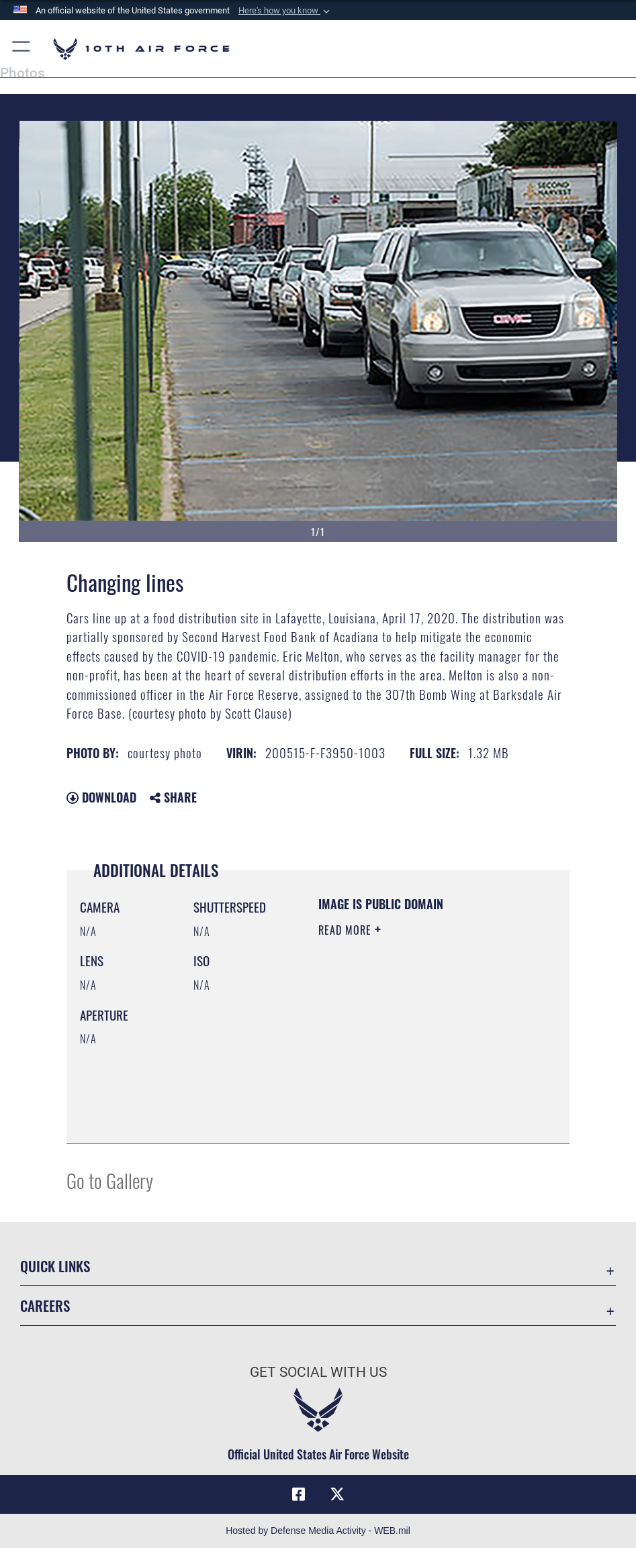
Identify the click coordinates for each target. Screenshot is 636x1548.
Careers (45, 1305)
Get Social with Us (318, 1371)
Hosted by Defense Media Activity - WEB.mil (318, 1530)
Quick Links (55, 1265)
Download (101, 797)
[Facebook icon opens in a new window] (299, 1494)
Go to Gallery (109, 1180)
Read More (346, 930)
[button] (285, 10)
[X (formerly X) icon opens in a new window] (337, 1494)
